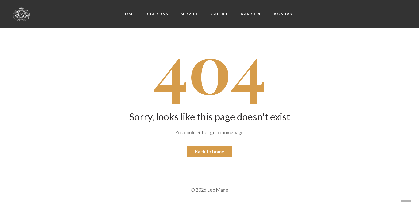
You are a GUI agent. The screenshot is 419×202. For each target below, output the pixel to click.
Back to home (209, 152)
